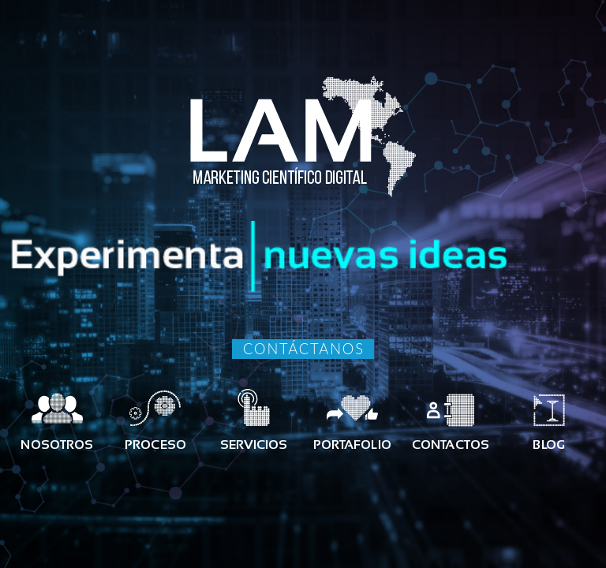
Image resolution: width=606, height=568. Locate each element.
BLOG (548, 444)
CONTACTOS (450, 444)
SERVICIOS (254, 444)
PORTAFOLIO (352, 444)
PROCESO (155, 444)
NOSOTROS (57, 444)
